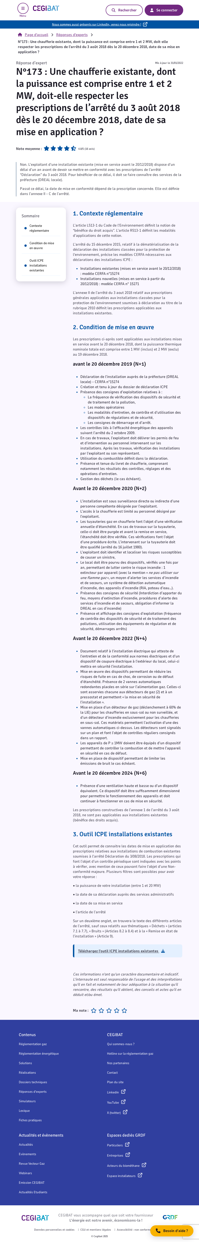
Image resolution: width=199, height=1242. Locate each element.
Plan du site (115, 1082)
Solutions (25, 1063)
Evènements (27, 1154)
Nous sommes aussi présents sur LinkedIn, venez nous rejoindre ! (96, 24)
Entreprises (115, 1155)
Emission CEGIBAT (32, 1182)
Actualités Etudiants (33, 1192)
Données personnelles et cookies (54, 1230)
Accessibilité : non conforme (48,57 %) (140, 1230)
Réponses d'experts (72, 34)
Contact (112, 1072)
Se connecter (164, 10)
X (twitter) (114, 1113)
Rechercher (124, 10)
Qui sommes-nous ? (120, 1044)
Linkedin (113, 1092)
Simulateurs (27, 1101)
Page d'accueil (33, 34)
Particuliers (115, 1145)
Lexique (24, 1111)
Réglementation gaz (33, 1044)
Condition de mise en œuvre (39, 245)
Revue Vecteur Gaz (32, 1163)
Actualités (26, 1144)
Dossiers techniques (33, 1082)
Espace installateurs (121, 1176)
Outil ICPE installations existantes (35, 265)
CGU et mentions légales (95, 1230)
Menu (23, 10)
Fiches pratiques (30, 1120)
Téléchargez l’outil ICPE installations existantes (121, 951)
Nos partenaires (118, 1063)
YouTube (113, 1102)
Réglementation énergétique (39, 1053)
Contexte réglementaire (36, 228)
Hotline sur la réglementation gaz (130, 1053)
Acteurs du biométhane (123, 1166)
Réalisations (27, 1072)
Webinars (25, 1173)
